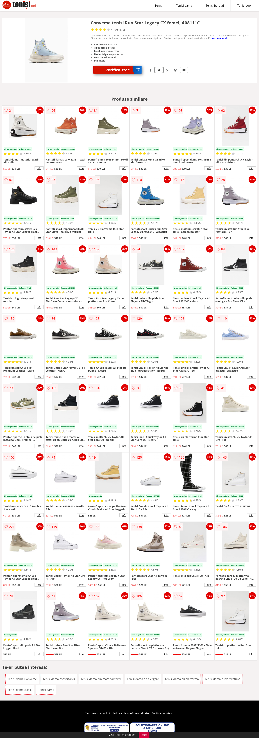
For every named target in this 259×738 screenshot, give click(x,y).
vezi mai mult (220, 38)
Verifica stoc (123, 70)
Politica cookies (161, 713)
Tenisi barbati (215, 6)
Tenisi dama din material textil (101, 679)
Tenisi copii (244, 6)
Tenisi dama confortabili (59, 679)
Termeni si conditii (97, 713)
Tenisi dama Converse (22, 679)
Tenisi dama (184, 6)
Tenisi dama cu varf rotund (222, 679)
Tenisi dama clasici (19, 690)
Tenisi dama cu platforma (182, 679)
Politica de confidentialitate (131, 713)
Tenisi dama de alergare (143, 679)
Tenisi (158, 6)
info (39, 168)
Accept (144, 735)
